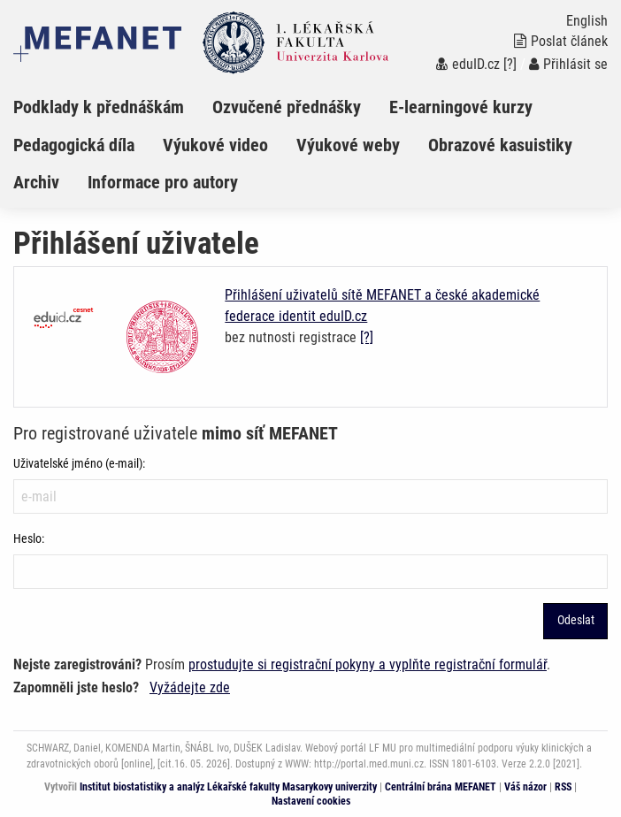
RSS (563, 787)
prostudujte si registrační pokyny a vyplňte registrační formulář (367, 664)
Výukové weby (348, 145)
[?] (510, 64)
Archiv (36, 182)
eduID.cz (468, 64)
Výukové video (215, 145)
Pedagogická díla (73, 145)
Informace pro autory (163, 182)
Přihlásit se (568, 64)
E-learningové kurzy (461, 107)
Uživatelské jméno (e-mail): (79, 463)
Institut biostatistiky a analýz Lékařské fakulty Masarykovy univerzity (228, 787)
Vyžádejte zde (190, 687)
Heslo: (28, 538)
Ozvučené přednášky (286, 107)
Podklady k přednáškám (98, 107)
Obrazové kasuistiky (500, 145)
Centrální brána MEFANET (440, 787)
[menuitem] (112, 107)
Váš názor (525, 787)
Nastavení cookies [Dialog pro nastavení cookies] (311, 801)
